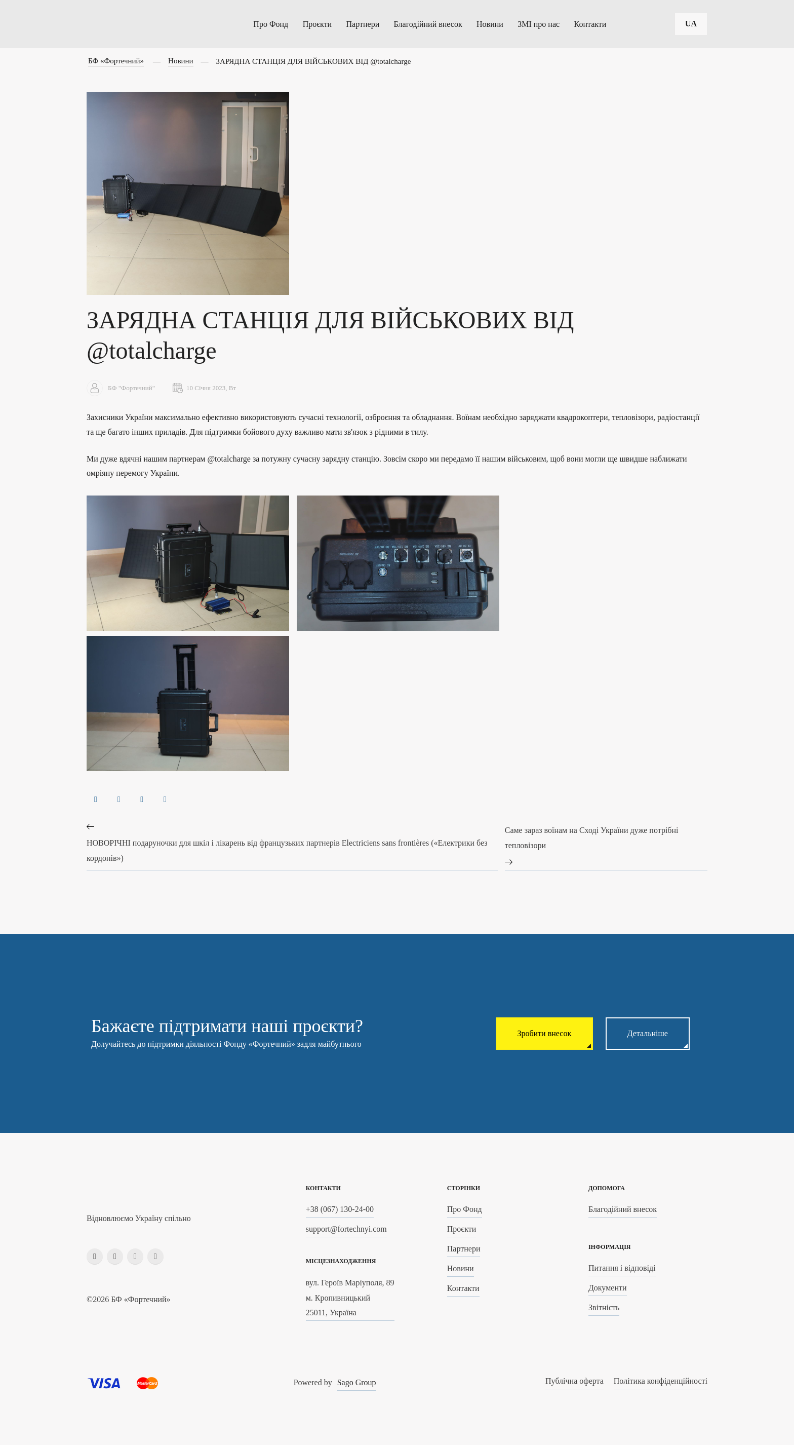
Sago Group (356, 1383)
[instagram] (115, 1256)
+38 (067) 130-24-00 (340, 1209)
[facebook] (95, 1256)
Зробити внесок (536, 1034)
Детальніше (644, 1034)
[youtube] (155, 1256)
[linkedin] (135, 1256)
